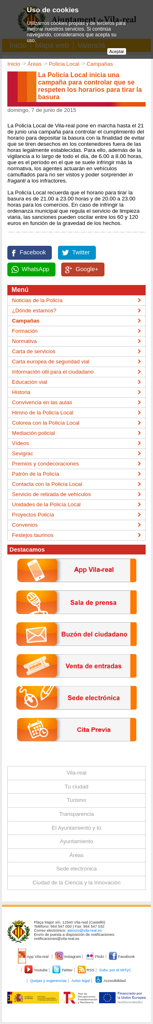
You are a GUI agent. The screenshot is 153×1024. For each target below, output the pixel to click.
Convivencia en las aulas (42, 402)
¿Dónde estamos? (34, 310)
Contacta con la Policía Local (47, 484)
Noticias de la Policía (37, 300)
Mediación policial (33, 433)
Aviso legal (80, 981)
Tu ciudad (76, 787)
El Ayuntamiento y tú (76, 828)
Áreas (34, 64)
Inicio (13, 64)
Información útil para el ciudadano (52, 372)
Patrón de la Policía (35, 474)
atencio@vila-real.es (84, 930)
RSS (86, 970)
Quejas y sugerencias (48, 981)
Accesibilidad (110, 981)
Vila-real (76, 773)
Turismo (76, 800)
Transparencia (76, 814)
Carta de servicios (33, 351)
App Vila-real (34, 957)
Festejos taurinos (32, 535)
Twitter (81, 252)
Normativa (24, 341)
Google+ (86, 269)
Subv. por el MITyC (115, 970)
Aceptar (116, 51)
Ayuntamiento (76, 841)
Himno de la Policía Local (42, 413)
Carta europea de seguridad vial (50, 361)
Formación (25, 331)
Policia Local (64, 64)
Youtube (36, 970)
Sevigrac (22, 453)
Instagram (68, 957)
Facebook (33, 252)
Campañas (99, 64)
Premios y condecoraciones (45, 464)
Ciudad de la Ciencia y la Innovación (77, 882)
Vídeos (20, 443)
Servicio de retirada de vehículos (51, 494)
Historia (21, 392)
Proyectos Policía (33, 515)
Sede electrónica (76, 869)
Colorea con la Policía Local (45, 423)
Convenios (25, 525)
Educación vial (29, 382)
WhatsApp (35, 269)
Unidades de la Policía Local (46, 504)
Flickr (95, 957)
